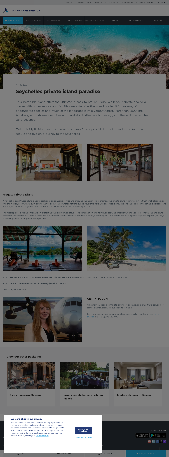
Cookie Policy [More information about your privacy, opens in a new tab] (42, 436)
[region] (53, 434)
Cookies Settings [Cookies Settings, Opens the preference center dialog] (83, 437)
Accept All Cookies (83, 430)
